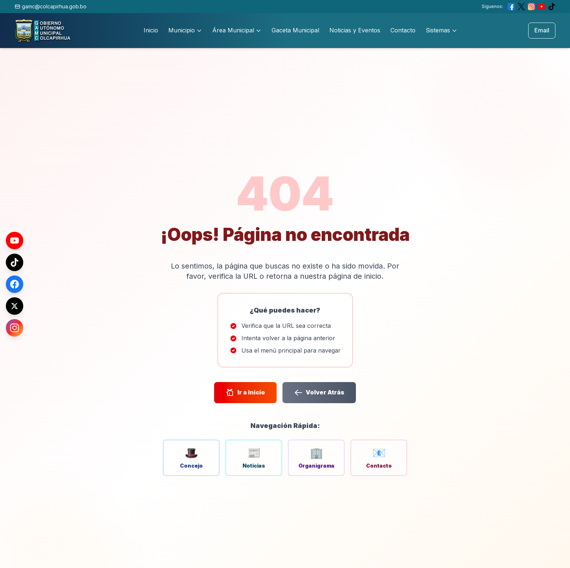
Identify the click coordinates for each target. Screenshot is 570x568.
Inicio (151, 30)
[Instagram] (14, 328)
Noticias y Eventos (354, 30)
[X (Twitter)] (14, 306)
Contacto (403, 30)
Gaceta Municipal (295, 30)
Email (541, 30)
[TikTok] (14, 262)
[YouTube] (14, 240)
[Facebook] (14, 284)
